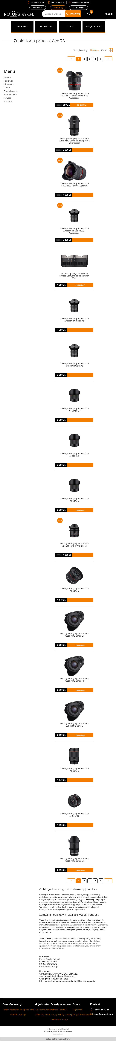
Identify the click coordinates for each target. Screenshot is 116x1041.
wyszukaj (73, 13)
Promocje (8, 101)
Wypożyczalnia (10, 94)
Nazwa (93, 50)
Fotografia (8, 81)
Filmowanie (9, 84)
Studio (7, 87)
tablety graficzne (57, 948)
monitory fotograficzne (76, 946)
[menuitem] (22, 27)
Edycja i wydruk (11, 91)
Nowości (7, 98)
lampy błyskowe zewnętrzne (62, 941)
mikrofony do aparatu (57, 946)
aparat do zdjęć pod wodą (85, 941)
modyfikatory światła (55, 943)
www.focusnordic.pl (48, 966)
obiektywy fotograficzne (86, 938)
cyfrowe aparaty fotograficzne (64, 938)
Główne (7, 77)
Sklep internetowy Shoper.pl (58, 1029)
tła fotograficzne (71, 943)
